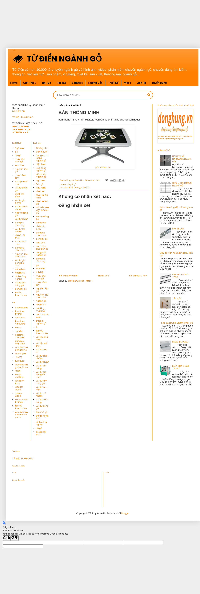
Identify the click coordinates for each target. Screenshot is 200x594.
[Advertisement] (97, 21)
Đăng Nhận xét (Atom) (80, 280)
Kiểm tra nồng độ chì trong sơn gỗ (176, 208)
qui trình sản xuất (42, 316)
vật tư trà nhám (20, 230)
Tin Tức (46, 82)
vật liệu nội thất (41, 344)
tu (37, 327)
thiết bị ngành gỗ (41, 322)
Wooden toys (19, 382)
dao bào (40, 242)
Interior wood (19, 394)
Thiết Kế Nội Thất (42, 196)
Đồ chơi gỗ (41, 412)
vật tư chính (21, 218)
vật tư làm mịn (20, 243)
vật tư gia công (20, 201)
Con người (41, 151)
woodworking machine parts (21, 414)
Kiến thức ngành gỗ (41, 175)
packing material (19, 336)
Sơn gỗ (39, 184)
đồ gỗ (70, 184)
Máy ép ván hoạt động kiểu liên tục (176, 254)
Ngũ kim (19, 148)
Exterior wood (19, 388)
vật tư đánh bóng (21, 208)
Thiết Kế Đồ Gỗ (42, 203)
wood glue (20, 353)
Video (127, 82)
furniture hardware (20, 322)
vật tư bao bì (41, 351)
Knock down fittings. (21, 401)
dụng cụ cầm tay (19, 224)
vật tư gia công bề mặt (20, 263)
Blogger (125, 513)
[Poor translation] (15, 538)
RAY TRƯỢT (178, 228)
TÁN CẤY (177, 298)
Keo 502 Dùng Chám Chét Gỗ (177, 322)
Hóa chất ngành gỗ (41, 169)
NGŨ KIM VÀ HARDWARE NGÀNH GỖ (182, 159)
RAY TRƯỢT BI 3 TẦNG (180, 276)
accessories (21, 307)
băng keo (20, 269)
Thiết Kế (113, 82)
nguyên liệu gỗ (21, 170)
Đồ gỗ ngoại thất (42, 417)
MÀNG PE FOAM (180, 341)
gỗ (75, 184)
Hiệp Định (41, 164)
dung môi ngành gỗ (41, 254)
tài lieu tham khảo (21, 294)
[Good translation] (7, 538)
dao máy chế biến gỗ (42, 247)
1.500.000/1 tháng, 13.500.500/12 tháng (29, 107)
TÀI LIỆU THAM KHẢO (22, 117)
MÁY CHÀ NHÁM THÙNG (180, 367)
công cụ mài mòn (20, 249)
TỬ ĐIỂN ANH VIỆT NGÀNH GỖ (42, 210)
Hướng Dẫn (95, 82)
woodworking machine (21, 348)
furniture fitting (19, 312)
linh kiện (40, 272)
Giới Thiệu (29, 82)
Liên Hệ (141, 82)
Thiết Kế (40, 191)
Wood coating (19, 376)
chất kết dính (19, 195)
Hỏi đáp (61, 82)
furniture (19, 360)
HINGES (18, 357)
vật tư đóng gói (21, 189)
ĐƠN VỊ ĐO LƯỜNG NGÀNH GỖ (182, 184)
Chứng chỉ (41, 148)
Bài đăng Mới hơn (68, 275)
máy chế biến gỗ (20, 160)
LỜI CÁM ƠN (18, 111)
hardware (20, 317)
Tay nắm (41, 187)
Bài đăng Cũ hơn (138, 275)
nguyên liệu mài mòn (21, 255)
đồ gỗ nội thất (20, 236)
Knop (17, 370)
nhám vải (20, 272)
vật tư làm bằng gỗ (20, 284)
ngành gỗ (41, 300)
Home (14, 82)
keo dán (19, 165)
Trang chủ (103, 275)
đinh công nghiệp (20, 278)
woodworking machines (21, 366)
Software (77, 82)
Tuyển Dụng (159, 82)
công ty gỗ (21, 288)
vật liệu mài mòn (21, 183)
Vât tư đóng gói (21, 214)
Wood (18, 327)
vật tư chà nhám (41, 357)
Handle (18, 331)
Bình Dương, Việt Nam (79, 187)
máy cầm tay (20, 176)
